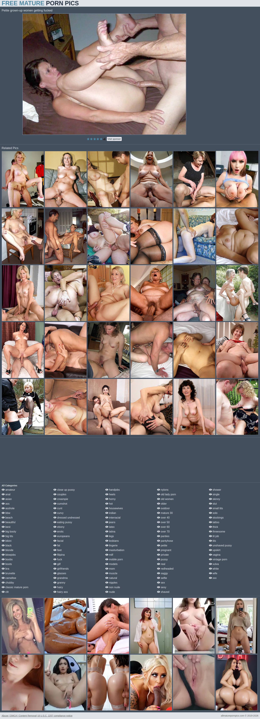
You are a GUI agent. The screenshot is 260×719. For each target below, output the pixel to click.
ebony (58, 526)
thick (213, 526)
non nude (112, 587)
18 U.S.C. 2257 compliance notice (54, 715)
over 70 (163, 531)
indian (110, 513)
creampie (60, 499)
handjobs (112, 489)
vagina (215, 554)
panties (163, 536)
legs (109, 536)
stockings (216, 517)
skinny (214, 499)
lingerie (111, 545)
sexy (161, 587)
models (111, 564)
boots (7, 564)
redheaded (165, 568)
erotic (58, 531)
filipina (59, 554)
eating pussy (62, 522)
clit (5, 591)
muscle (111, 573)
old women (165, 499)
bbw (6, 513)
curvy (58, 513)
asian (7, 499)
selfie (162, 578)
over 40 (163, 517)
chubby (8, 582)
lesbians (112, 540)
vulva (214, 564)
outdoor (163, 508)
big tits (7, 536)
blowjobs (9, 554)
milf (109, 554)
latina (110, 531)
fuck (57, 559)
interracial (113, 517)
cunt (57, 508)
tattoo (214, 522)
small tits (216, 508)
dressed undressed (66, 517)
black (7, 545)
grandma (60, 578)
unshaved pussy (220, 545)
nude (110, 591)
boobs (7, 559)
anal (6, 494)
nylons (162, 489)
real (161, 564)
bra (5, 568)
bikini (6, 540)
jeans (110, 522)
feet (57, 550)
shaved (163, 591)
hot (109, 503)
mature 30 (165, 513)
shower (215, 489)
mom (110, 568)
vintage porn (218, 559)
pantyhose (165, 540)
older (162, 503)
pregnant (164, 550)
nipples (111, 582)
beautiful (8, 522)
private (163, 554)
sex (161, 582)
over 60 (163, 526)
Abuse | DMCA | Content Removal (19, 715)
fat (56, 545)
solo (213, 513)
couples (59, 494)
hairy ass (60, 591)
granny (59, 582)
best (6, 526)
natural (111, 578)
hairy (58, 587)
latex (110, 526)
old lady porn (166, 494)
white (214, 568)
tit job (214, 536)
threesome (217, 531)
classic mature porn (15, 587)
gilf (57, 564)
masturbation (114, 550)
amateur (8, 489)
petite (162, 545)
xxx (213, 578)
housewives (114, 508)
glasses (59, 573)
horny (110, 499)
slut (213, 503)
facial (58, 540)
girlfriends (61, 568)
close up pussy (64, 489)
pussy (162, 559)
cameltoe (9, 578)
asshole (8, 508)
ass (5, 503)
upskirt (215, 550)
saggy (162, 573)
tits (212, 540)
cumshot (60, 503)
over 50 (163, 522)
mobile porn (114, 559)
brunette (8, 573)
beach (7, 517)
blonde (7, 550)
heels (110, 494)
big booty (9, 531)
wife (213, 573)
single (214, 494)
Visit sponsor (114, 139)
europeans (61, 536)
